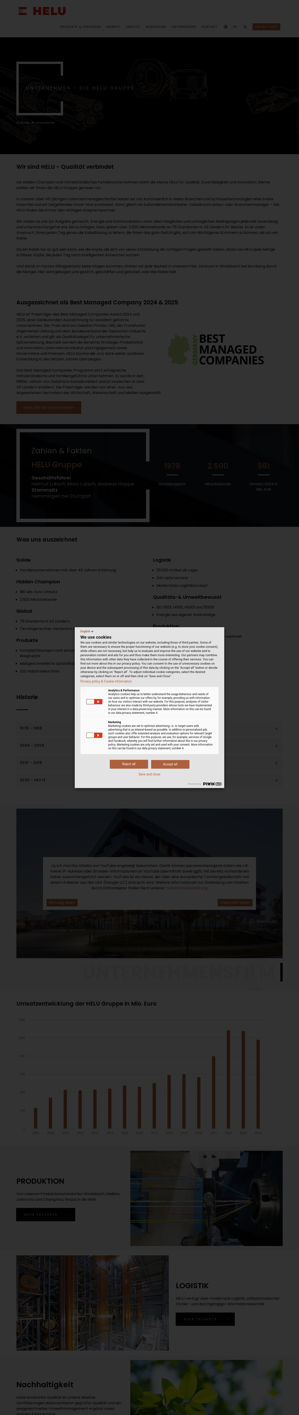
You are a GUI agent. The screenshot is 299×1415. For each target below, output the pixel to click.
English (87, 631)
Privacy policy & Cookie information (106, 681)
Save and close (149, 774)
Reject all (128, 764)
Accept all (170, 764)
